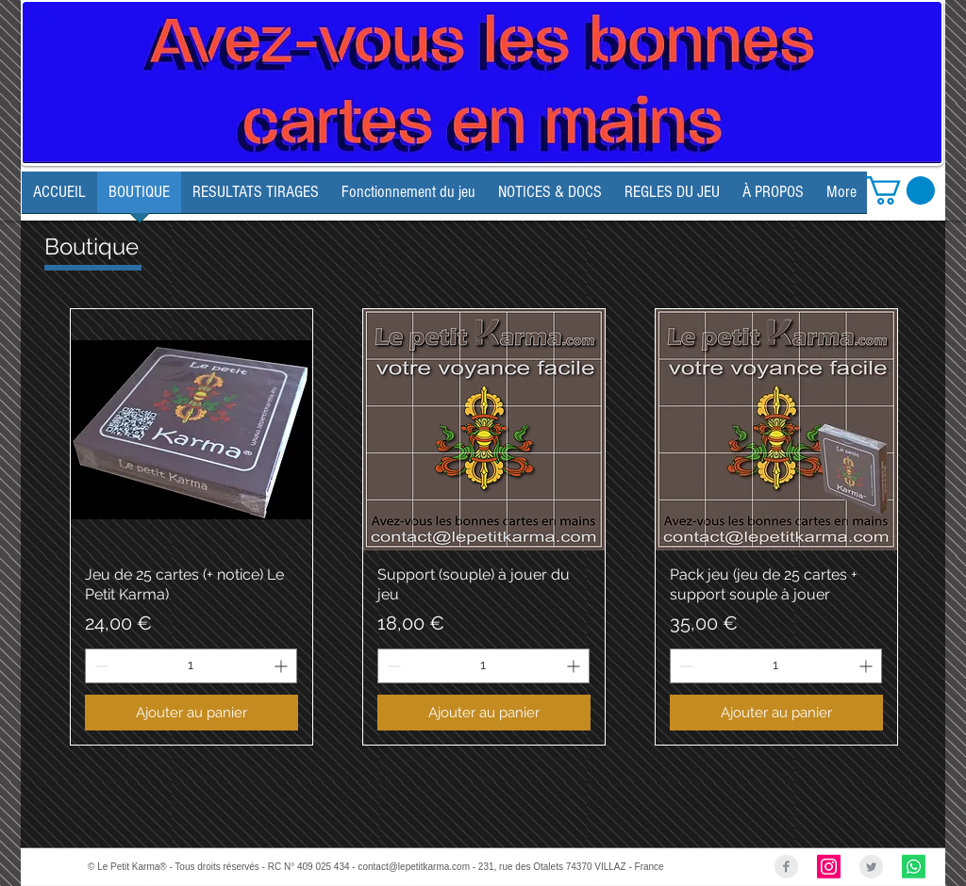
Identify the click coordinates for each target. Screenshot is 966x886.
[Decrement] (99, 665)
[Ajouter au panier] (191, 713)
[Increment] (282, 665)
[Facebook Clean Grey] (786, 866)
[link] (900, 190)
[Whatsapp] (913, 866)
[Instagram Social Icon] (829, 866)
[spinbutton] (191, 665)
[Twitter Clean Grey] (871, 866)
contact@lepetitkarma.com (414, 866)
